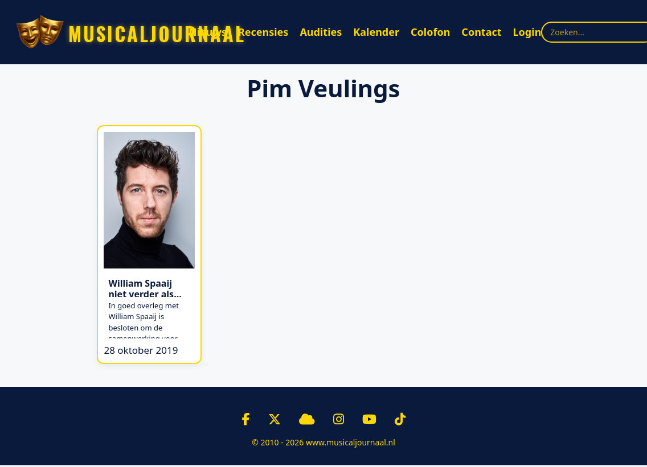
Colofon (430, 32)
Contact (481, 32)
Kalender (376, 32)
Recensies (263, 32)
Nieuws (208, 32)
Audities (321, 32)
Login (527, 32)
